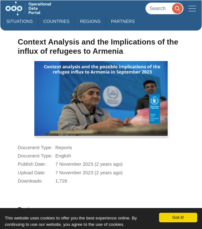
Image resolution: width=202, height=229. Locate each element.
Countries (56, 21)
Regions (90, 21)
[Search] (164, 8)
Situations (19, 21)
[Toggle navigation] (192, 8)
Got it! (178, 217)
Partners (123, 21)
